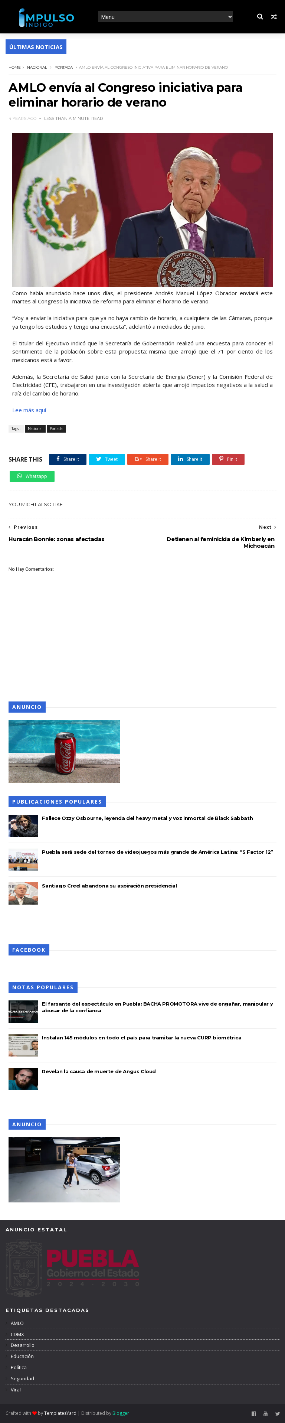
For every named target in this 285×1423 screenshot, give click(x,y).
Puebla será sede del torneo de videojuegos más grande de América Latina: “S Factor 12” (157, 852)
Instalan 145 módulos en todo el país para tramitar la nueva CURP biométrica (141, 1038)
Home (15, 67)
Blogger (120, 1413)
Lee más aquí (29, 410)
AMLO (17, 1323)
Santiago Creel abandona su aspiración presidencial (109, 886)
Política (18, 1367)
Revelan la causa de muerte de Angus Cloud (99, 1071)
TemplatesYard (60, 1413)
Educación (22, 1356)
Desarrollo (22, 1345)
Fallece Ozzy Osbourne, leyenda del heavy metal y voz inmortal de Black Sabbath (147, 818)
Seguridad (22, 1378)
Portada (64, 67)
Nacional (37, 67)
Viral (15, 1389)
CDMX (17, 1334)
